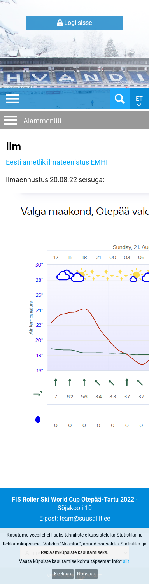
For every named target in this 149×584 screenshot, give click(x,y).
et (139, 98)
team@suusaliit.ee (85, 518)
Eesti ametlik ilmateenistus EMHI (57, 162)
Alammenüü (42, 121)
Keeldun (62, 574)
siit (126, 561)
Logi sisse (78, 22)
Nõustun (86, 574)
